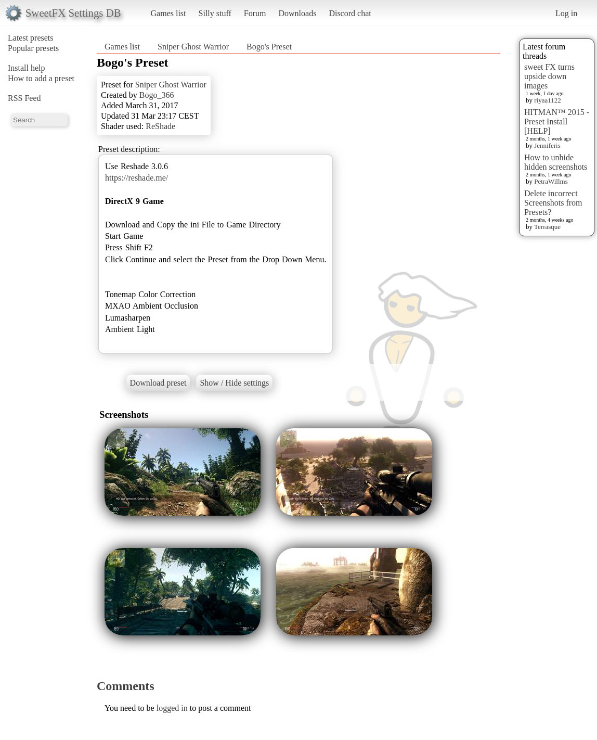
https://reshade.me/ (136, 177)
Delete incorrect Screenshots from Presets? (553, 202)
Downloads (297, 13)
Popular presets (33, 48)
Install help (26, 67)
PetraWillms (550, 181)
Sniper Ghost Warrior (193, 46)
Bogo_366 (156, 95)
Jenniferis (547, 145)
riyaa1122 (547, 100)
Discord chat (350, 13)
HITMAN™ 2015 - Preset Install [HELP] (556, 121)
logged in (172, 708)
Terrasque (547, 227)
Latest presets (31, 37)
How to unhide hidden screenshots (555, 162)
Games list (168, 13)
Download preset (158, 382)
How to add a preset (41, 78)
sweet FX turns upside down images (549, 76)
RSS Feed (24, 98)
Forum (255, 13)
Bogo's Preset (269, 46)
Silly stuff (215, 13)
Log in (566, 13)
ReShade (160, 126)
